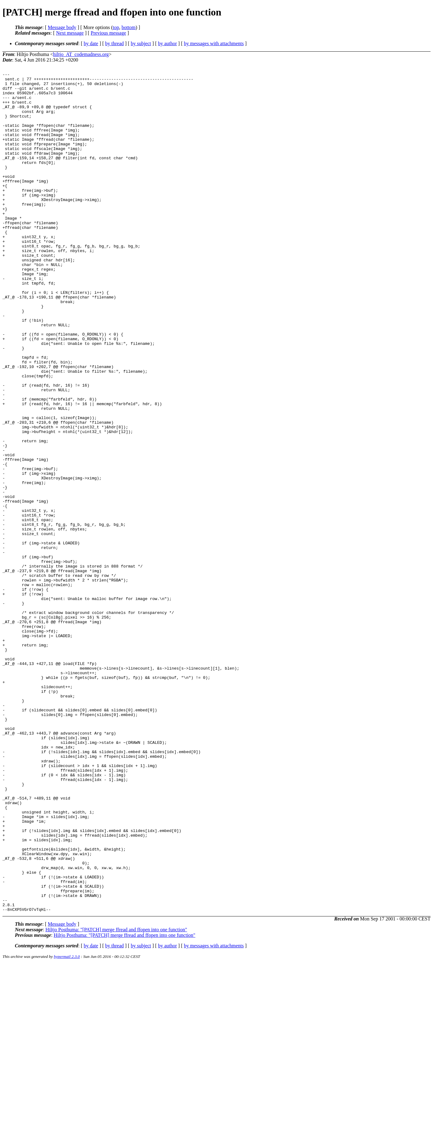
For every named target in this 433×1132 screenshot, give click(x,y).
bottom (128, 27)
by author (167, 43)
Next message (70, 33)
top (116, 27)
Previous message (108, 33)
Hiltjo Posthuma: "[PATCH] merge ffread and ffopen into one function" (116, 1097)
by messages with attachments (214, 43)
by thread (114, 43)
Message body (62, 27)
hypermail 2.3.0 (67, 1124)
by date (91, 43)
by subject (141, 43)
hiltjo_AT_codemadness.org (81, 54)
